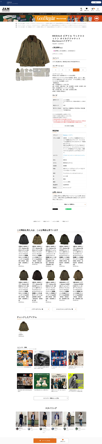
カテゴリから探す (21, 23)
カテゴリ (69, 14)
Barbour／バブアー (32, 26)
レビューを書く (56, 221)
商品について (66, 221)
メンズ (21, 14)
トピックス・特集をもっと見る (51, 398)
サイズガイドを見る (69, 125)
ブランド (79, 14)
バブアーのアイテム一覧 (37, 309)
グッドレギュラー (56, 14)
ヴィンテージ (43, 14)
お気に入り (86, 10)
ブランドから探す (21, 26)
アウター (28, 23)
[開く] (96, 2)
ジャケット (33, 23)
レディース (31, 14)
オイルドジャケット (40, 23)
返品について (46, 221)
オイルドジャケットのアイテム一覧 (64, 309)
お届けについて (36, 221)
